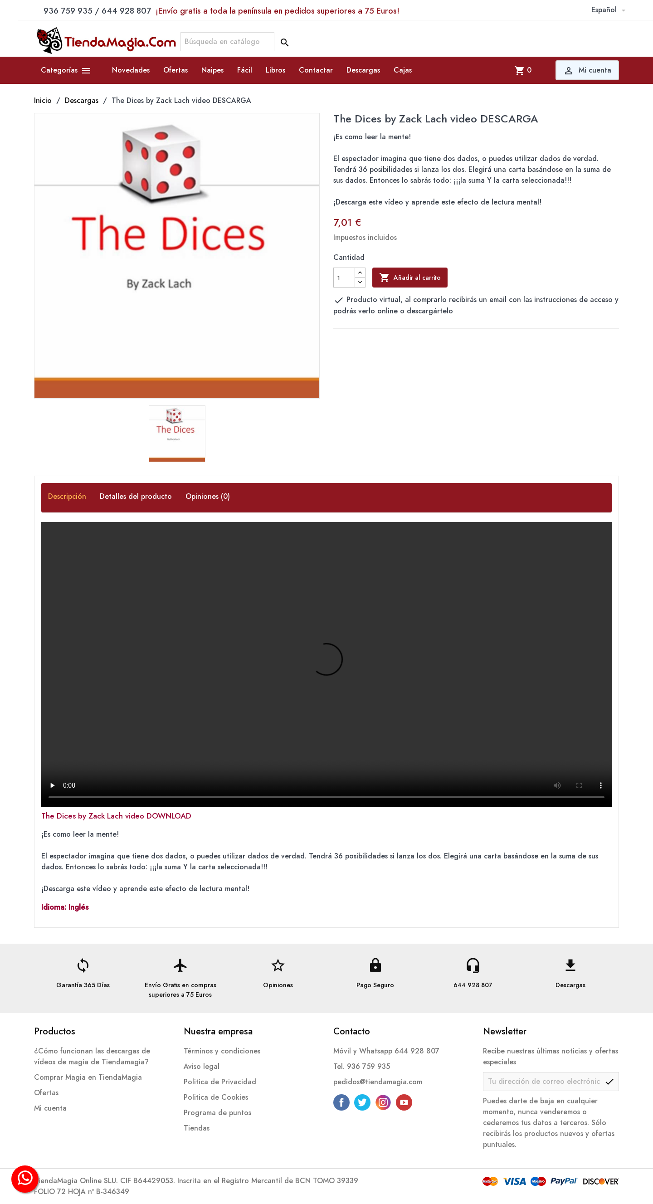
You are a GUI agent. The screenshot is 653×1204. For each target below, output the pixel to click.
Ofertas (175, 70)
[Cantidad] (344, 278)
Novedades (131, 70)
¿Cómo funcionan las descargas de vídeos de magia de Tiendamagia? (92, 1056)
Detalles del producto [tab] (136, 496)
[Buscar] (227, 41)
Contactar (316, 70)
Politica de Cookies (216, 1097)
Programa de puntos (217, 1112)
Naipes (212, 70)
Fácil (244, 70)
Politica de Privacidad (220, 1082)
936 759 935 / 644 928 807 (222, 11)
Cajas (403, 70)
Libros (275, 70)
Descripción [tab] (67, 496)
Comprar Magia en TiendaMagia (88, 1077)
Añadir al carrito (410, 277)
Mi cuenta (50, 1108)
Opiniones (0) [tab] (207, 496)
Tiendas (197, 1128)
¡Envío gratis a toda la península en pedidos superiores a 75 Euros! (278, 11)
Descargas (363, 70)
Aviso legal (201, 1066)
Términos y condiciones (222, 1051)
